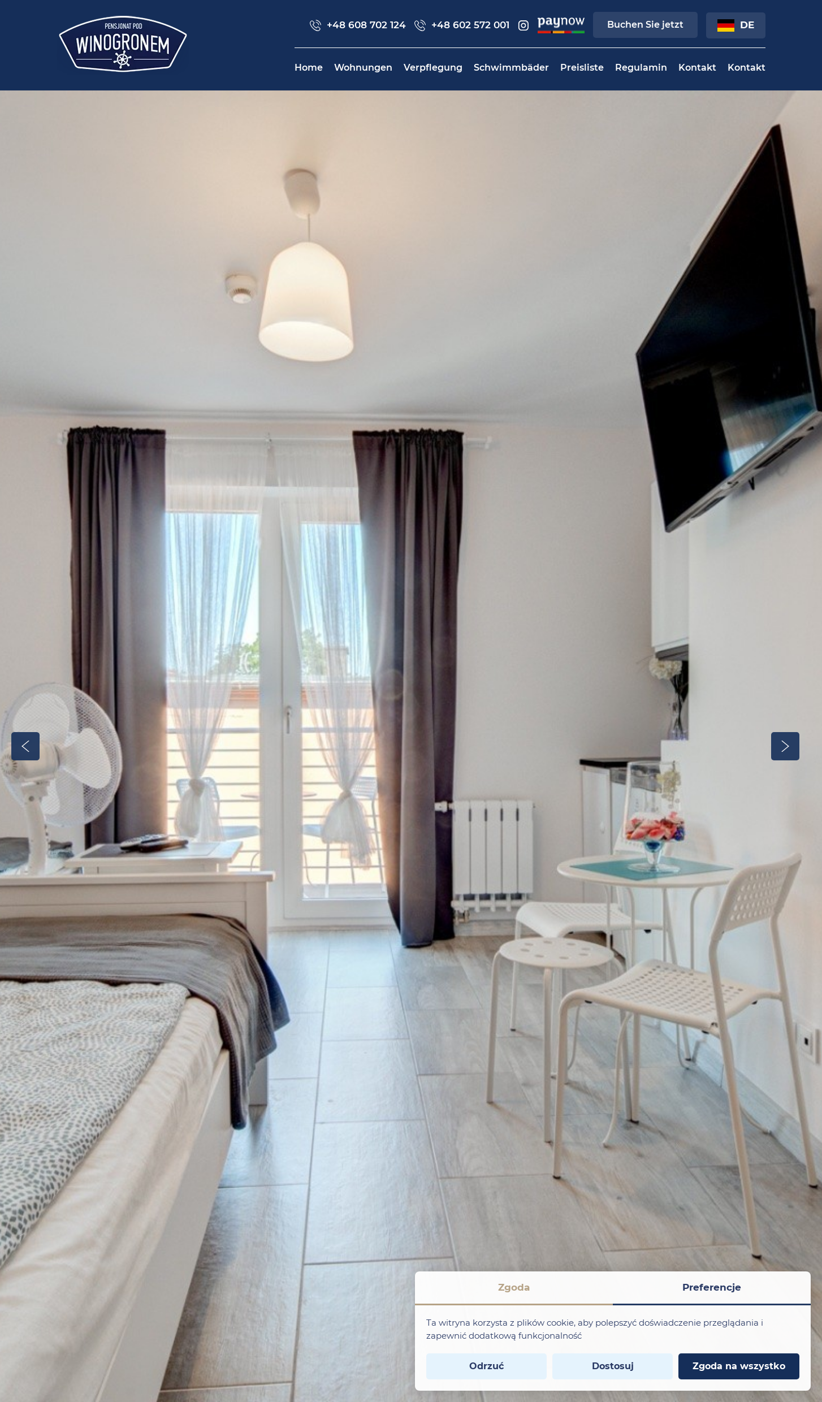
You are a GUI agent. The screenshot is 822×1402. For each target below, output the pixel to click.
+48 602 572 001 (461, 25)
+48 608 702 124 (358, 25)
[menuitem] (309, 67)
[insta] (523, 25)
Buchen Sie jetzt (645, 24)
